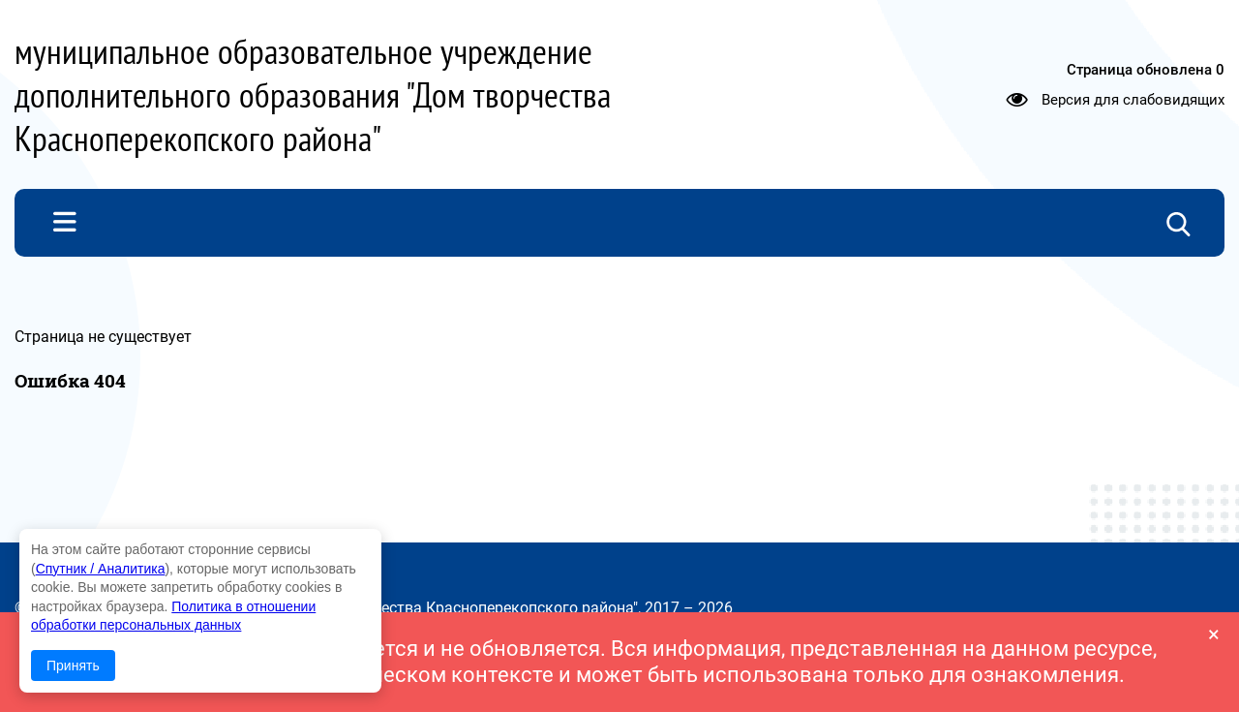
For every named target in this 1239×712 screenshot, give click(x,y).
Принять (73, 665)
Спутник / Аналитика (101, 568)
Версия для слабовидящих (1133, 99)
